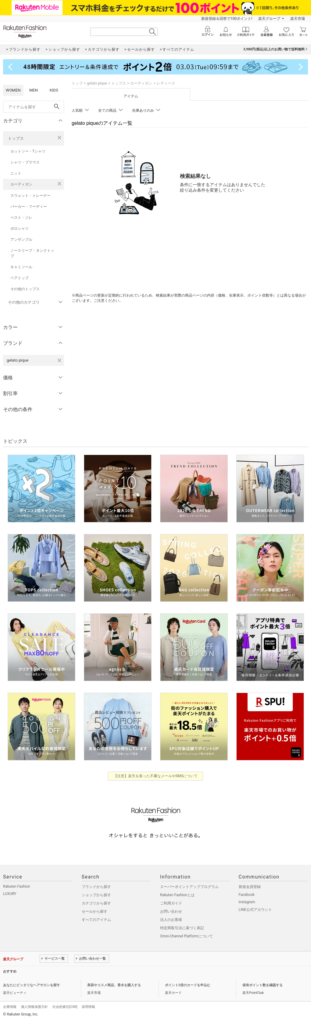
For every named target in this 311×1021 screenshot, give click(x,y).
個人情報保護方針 (34, 1007)
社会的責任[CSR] (64, 1007)
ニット (15, 173)
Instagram (247, 902)
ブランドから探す (96, 887)
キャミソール (21, 267)
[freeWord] (33, 107)
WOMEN (13, 90)
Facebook (247, 895)
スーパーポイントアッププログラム (189, 887)
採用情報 (88, 1007)
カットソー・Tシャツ (27, 151)
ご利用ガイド (171, 903)
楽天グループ (269, 18)
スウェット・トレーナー (30, 195)
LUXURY (9, 894)
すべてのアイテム (96, 920)
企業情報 (9, 1007)
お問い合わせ (171, 911)
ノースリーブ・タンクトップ (32, 253)
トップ (77, 83)
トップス (16, 138)
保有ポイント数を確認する (262, 985)
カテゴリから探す (96, 903)
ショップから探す (96, 895)
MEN (33, 90)
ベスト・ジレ (21, 217)
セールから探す (94, 911)
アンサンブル (21, 239)
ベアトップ (19, 278)
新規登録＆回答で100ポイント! (226, 18)
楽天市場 (297, 18)
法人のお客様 (171, 920)
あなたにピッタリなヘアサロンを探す (31, 985)
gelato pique (97, 83)
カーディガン (21, 184)
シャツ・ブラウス (25, 162)
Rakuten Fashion (16, 886)
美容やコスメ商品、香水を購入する (114, 985)
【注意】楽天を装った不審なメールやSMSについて (155, 776)
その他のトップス (25, 289)
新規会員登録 (250, 887)
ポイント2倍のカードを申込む (187, 985)
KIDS (54, 90)
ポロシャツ (19, 228)
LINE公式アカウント (255, 909)
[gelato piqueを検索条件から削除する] (59, 360)
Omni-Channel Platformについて (186, 936)
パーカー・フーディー (28, 206)
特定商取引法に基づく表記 (182, 928)
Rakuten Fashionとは (177, 895)
